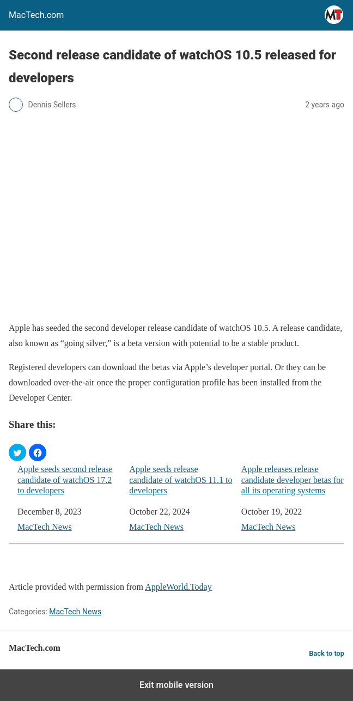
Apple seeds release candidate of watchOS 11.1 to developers (180, 479)
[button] (17, 452)
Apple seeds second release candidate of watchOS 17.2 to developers (65, 479)
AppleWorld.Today (178, 586)
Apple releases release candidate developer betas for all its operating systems (292, 479)
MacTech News (44, 526)
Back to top (326, 653)
